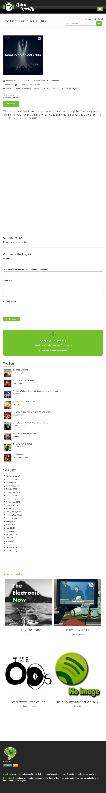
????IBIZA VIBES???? (25, 380)
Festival (12, 505)
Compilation (13, 492)
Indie (43, 89)
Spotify (6, 774)
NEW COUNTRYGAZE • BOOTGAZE (32, 423)
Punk (11, 531)
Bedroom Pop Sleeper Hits (77, 629)
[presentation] (24, 309)
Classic (11, 489)
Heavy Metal (13, 512)
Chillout (9, 89)
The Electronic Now (28, 629)
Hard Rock (13, 509)
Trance (11, 551)
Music (88, 19)
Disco (11, 499)
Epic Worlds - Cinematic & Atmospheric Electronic (37, 391)
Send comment (11, 319)
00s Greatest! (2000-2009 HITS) (28, 702)
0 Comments (53, 81)
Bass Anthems (22, 370)
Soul (10, 544)
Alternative (13, 476)
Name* (6, 259)
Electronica (26, 89)
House (36, 89)
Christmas (12, 486)
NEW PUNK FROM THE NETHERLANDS (33, 412)
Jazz (10, 525)
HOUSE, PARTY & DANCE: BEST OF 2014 (77, 702)
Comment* (7, 280)
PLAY (11, 103)
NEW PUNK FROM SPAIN (27, 433)
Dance (17, 89)
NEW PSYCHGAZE (24, 444)
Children (11, 479)
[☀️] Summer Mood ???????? (28, 401)
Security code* (9, 302)
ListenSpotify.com (11, 778)
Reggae (12, 534)
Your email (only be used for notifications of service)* (26, 269)
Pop (49, 89)
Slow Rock (20, 454)
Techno (56, 89)
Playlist (98, 19)
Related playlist (71, 89)
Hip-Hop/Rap (14, 515)
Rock (11, 538)
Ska (10, 541)
